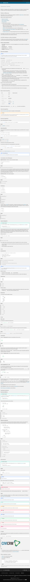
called (7, 204)
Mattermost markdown (5, 19)
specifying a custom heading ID (7, 72)
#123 (3, 139)
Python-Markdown (21, 24)
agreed (26, 39)
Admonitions (21, 463)
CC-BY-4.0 (24, 579)
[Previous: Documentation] (5, 570)
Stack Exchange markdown (5, 20)
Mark (13, 103)
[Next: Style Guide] (26, 570)
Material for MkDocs (16, 578)
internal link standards (16, 551)
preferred (24, 204)
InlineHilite (15, 386)
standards (27, 114)
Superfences (5, 396)
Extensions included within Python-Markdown (9, 29)
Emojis (3, 557)
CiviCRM (3, 125)
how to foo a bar (7, 151)
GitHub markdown (4, 21)
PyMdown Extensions (6, 31)
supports (3, 496)
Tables (3, 556)
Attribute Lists (23, 224)
